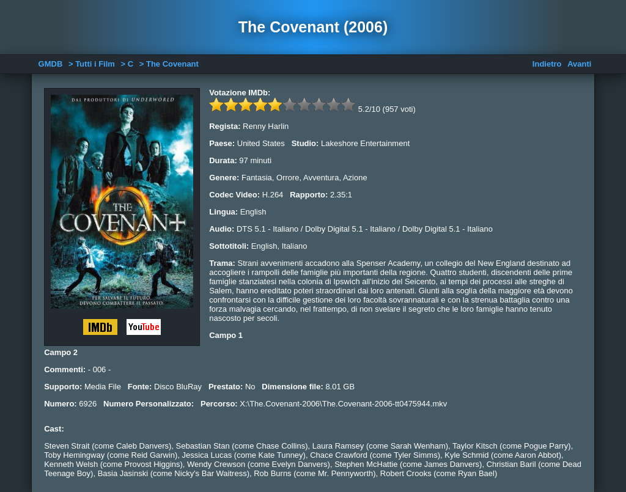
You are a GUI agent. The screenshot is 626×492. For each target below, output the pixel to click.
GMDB (51, 63)
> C (127, 63)
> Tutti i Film (91, 63)
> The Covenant (169, 63)
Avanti (579, 63)
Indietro (547, 63)
